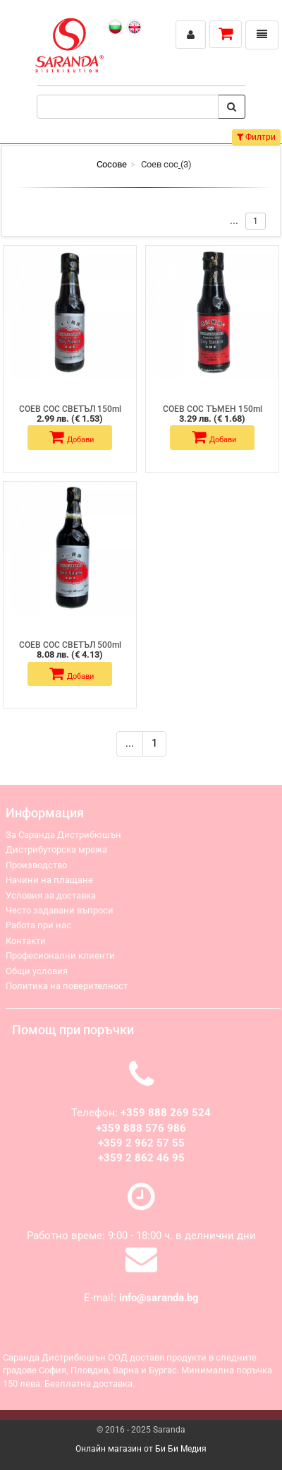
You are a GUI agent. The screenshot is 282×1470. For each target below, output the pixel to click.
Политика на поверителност (67, 989)
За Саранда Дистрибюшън (63, 838)
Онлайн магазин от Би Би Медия (141, 1449)
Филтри (256, 137)
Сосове (112, 164)
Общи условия (37, 974)
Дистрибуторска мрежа (56, 853)
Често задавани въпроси (60, 913)
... (129, 743)
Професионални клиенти (60, 959)
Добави (71, 437)
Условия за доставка (51, 899)
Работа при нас (38, 928)
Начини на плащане (49, 883)
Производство (36, 868)
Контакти (26, 944)
